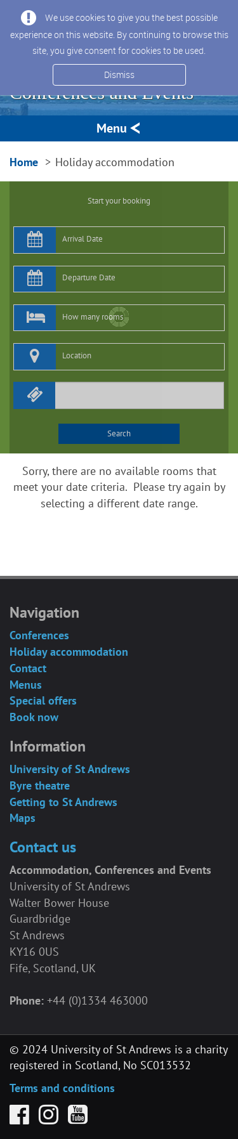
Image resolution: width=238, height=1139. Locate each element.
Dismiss (119, 74)
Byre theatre (40, 785)
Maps (23, 817)
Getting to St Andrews (63, 802)
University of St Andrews (70, 769)
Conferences (39, 635)
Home (24, 162)
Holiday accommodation (69, 651)
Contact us (43, 847)
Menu (119, 128)
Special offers (43, 700)
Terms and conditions (62, 1088)
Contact (28, 668)
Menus (26, 684)
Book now (34, 717)
